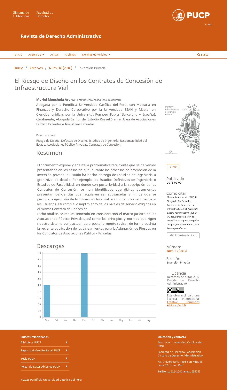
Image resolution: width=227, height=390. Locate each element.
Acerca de (35, 54)
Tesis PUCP (28, 358)
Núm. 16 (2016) (60, 68)
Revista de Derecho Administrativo (61, 36)
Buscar (203, 54)
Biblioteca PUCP (31, 342)
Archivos (70, 54)
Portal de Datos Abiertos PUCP (40, 366)
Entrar (208, 24)
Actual (54, 54)
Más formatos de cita (182, 235)
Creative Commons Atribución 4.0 (183, 303)
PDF (174, 167)
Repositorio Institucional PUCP (40, 350)
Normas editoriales (95, 54)
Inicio (18, 54)
